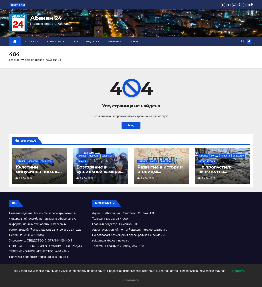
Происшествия (207, 161)
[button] (242, 41)
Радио (92, 41)
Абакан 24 (46, 18)
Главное (21, 161)
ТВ (74, 41)
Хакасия (82, 161)
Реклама (115, 41)
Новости (54, 41)
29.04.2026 (26, 178)
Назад (131, 125)
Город (153, 161)
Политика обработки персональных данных (39, 257)
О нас (134, 41)
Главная (32, 41)
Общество (46, 161)
